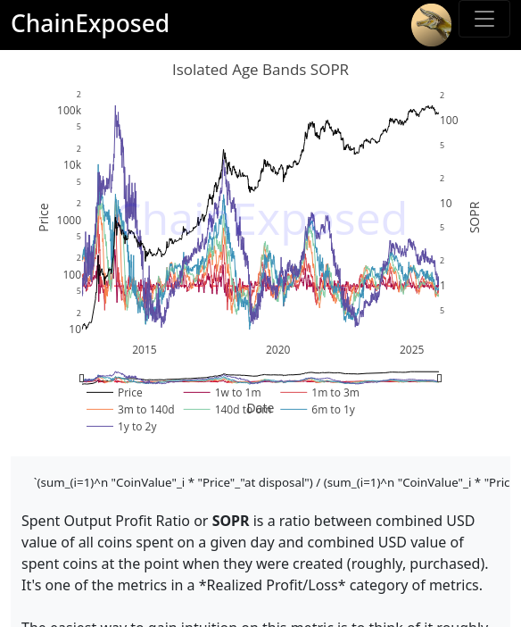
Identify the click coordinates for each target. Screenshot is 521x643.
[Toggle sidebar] (484, 19)
